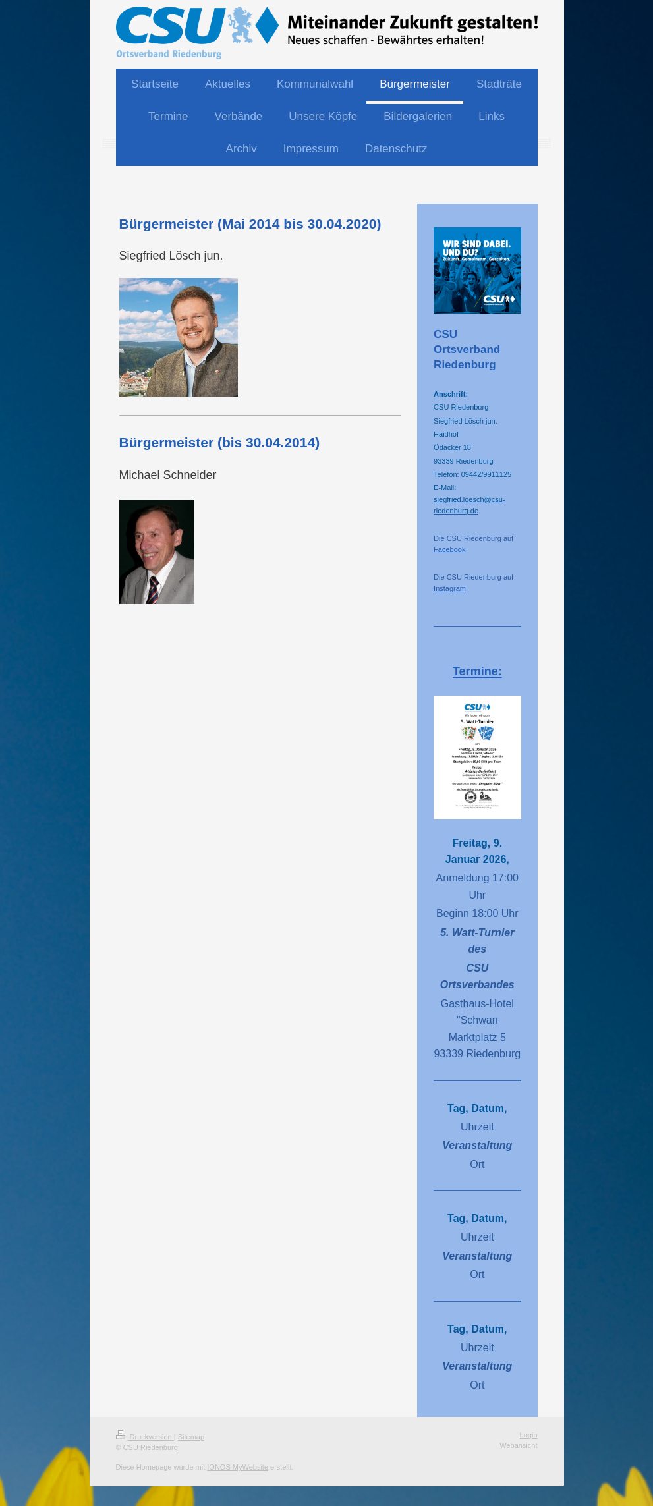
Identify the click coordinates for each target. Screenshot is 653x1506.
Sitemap (191, 1437)
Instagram (450, 588)
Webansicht (518, 1445)
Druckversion (145, 1437)
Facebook (449, 549)
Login (529, 1435)
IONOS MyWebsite (237, 1467)
